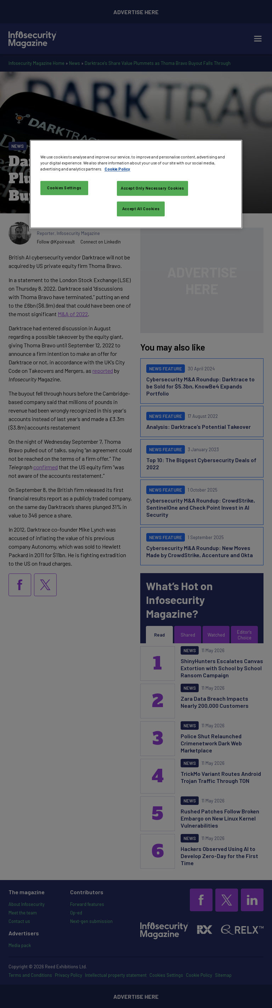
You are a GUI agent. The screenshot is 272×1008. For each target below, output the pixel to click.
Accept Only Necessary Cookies (152, 188)
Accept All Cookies (140, 208)
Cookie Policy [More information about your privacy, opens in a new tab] (117, 169)
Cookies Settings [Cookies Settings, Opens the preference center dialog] (64, 187)
